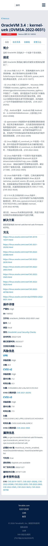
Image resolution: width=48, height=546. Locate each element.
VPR (5, 355)
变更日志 (37, 42)
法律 (24, 530)
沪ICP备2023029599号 (24, 538)
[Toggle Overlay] (44, 5)
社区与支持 (24, 509)
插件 (18, 5)
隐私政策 (24, 527)
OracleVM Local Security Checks (22, 332)
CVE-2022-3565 (23, 428)
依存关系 (16, 42)
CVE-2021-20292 (24, 392)
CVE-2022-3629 (24, 487)
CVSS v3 (7, 397)
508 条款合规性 (24, 534)
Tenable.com (24, 505)
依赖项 (27, 42)
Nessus (5, 18)
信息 (7, 42)
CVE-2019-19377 (15, 481)
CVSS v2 (7, 369)
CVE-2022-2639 (21, 484)
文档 (24, 513)
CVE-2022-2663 (35, 484)
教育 (24, 516)
